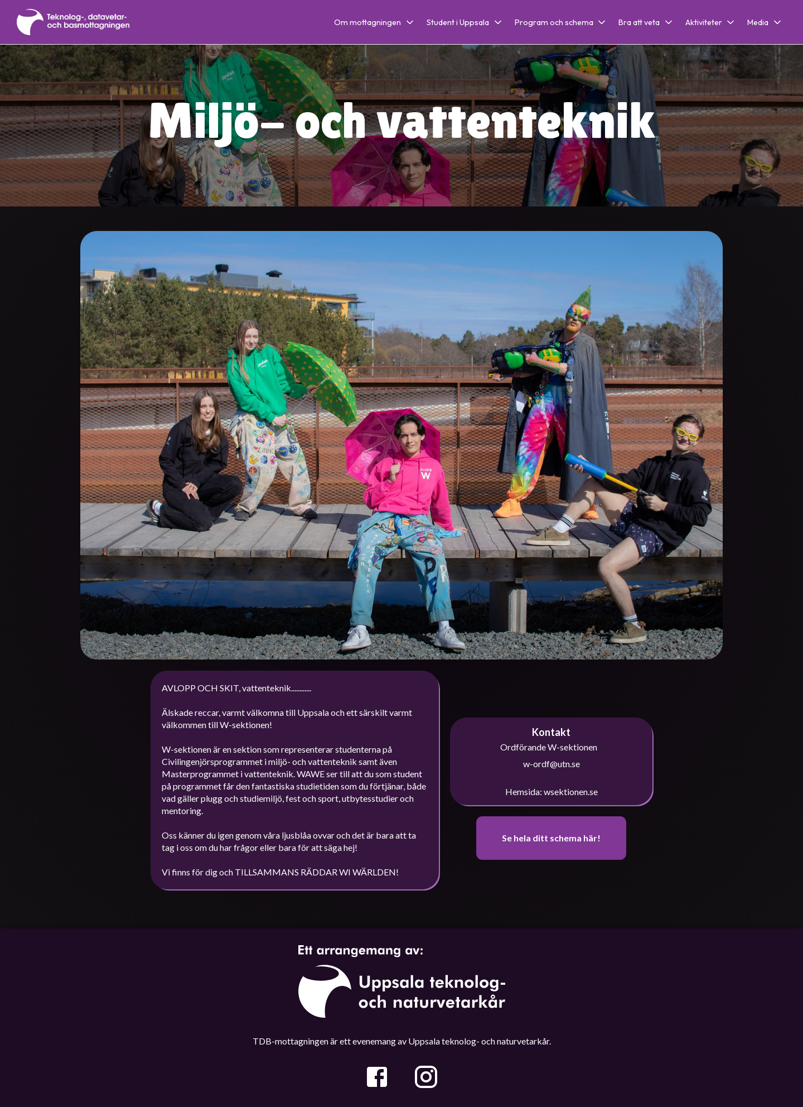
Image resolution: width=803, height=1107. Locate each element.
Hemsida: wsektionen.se (551, 791)
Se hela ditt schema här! (551, 837)
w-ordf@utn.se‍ (551, 763)
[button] (378, 22)
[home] (73, 22)
